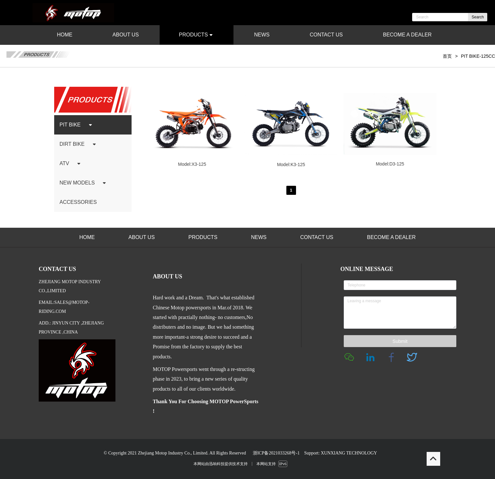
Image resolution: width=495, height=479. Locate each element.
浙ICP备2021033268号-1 (276, 453)
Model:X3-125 (192, 164)
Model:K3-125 (291, 164)
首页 (447, 56)
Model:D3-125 (390, 163)
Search (477, 17)
